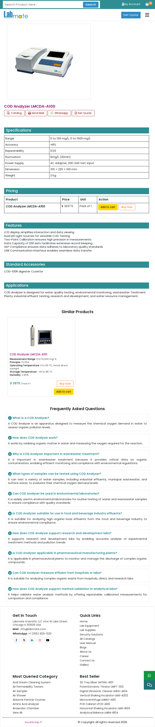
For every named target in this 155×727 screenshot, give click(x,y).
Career (84, 656)
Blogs (83, 647)
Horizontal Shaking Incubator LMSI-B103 (105, 708)
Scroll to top (33, 722)
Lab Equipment (89, 625)
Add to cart (108, 207)
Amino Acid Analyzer (26, 704)
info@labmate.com (29, 629)
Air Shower (19, 695)
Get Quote (130, 15)
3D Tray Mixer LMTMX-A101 (96, 682)
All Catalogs (87, 638)
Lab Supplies (88, 630)
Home (84, 621)
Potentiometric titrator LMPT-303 (101, 686)
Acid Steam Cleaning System (32, 682)
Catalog (14, 113)
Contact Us (87, 660)
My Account (131, 4)
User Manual (88, 643)
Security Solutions (91, 634)
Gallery (84, 664)
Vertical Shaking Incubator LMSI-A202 (104, 695)
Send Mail (36, 113)
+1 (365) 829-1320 (32, 633)
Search (90, 4)
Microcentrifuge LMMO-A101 (98, 699)
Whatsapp (59, 113)
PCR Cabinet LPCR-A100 (95, 704)
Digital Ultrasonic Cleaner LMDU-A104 (104, 691)
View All (17, 712)
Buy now (126, 207)
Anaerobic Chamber (26, 708)
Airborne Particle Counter (29, 699)
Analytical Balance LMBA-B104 (99, 712)
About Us (85, 651)
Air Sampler (20, 691)
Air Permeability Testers (28, 686)
